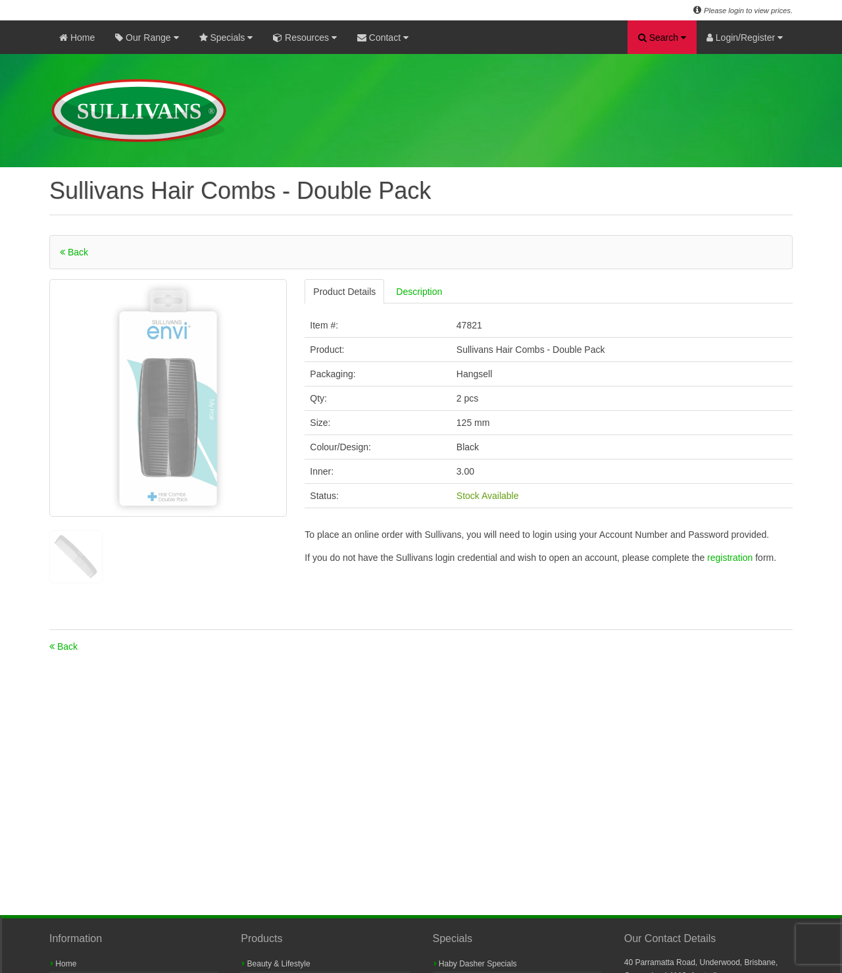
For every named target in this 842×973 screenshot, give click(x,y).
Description (419, 291)
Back (74, 252)
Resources (305, 37)
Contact (383, 37)
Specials (226, 37)
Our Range (146, 37)
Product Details (344, 291)
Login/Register (744, 37)
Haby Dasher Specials (475, 963)
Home (77, 37)
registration (731, 557)
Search (662, 37)
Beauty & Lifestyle (276, 963)
